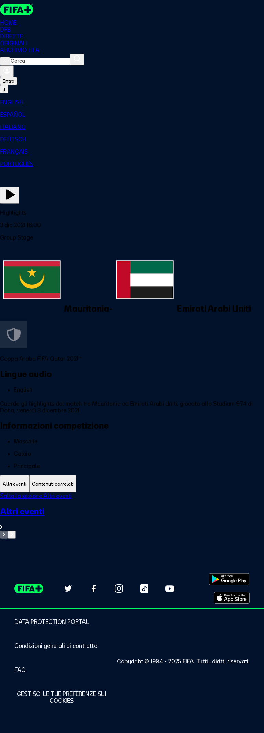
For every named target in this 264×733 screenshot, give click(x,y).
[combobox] (40, 61)
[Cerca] (77, 59)
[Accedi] (7, 71)
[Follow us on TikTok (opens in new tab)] (144, 588)
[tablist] (132, 483)
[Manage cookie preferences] (61, 697)
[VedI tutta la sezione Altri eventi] (132, 518)
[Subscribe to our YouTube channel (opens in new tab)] (169, 588)
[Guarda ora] (9, 195)
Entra (8, 81)
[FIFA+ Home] (16, 9)
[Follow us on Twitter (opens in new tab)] (68, 588)
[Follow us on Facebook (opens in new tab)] (93, 588)
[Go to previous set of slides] (4, 535)
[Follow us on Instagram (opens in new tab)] (118, 588)
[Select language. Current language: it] (4, 89)
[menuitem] (132, 102)
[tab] (14, 483)
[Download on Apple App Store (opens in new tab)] (232, 597)
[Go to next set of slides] (12, 535)
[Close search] (5, 61)
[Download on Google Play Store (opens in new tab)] (229, 579)
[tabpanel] (132, 515)
